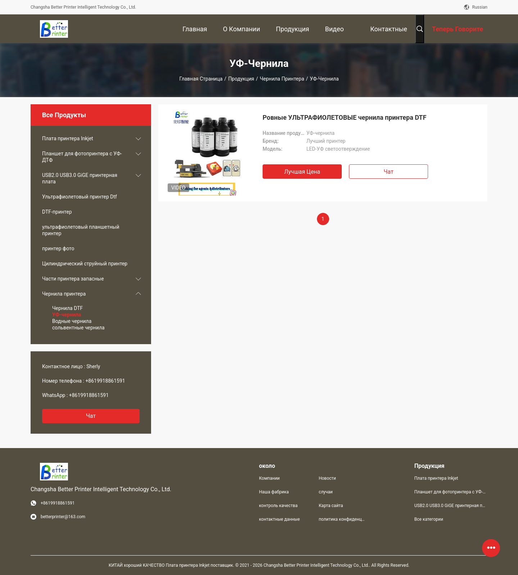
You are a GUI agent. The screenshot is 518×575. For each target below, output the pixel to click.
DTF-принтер (57, 212)
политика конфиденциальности (343, 519)
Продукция (241, 79)
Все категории (428, 519)
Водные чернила (71, 321)
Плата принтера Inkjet (67, 138)
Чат (91, 415)
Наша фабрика (274, 491)
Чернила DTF (67, 308)
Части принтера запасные (73, 279)
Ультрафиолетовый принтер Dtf (79, 197)
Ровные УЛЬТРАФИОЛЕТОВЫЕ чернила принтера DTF (344, 117)
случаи (326, 491)
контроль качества (278, 505)
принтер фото (58, 248)
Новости (327, 478)
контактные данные (279, 519)
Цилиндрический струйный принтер (84, 263)
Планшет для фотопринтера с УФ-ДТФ (82, 157)
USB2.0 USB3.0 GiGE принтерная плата (79, 178)
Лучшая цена (302, 171)
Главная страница (201, 79)
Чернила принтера (282, 79)
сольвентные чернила (78, 327)
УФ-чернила (66, 315)
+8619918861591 (105, 381)
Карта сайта (331, 505)
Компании (269, 478)
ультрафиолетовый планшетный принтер (80, 230)
